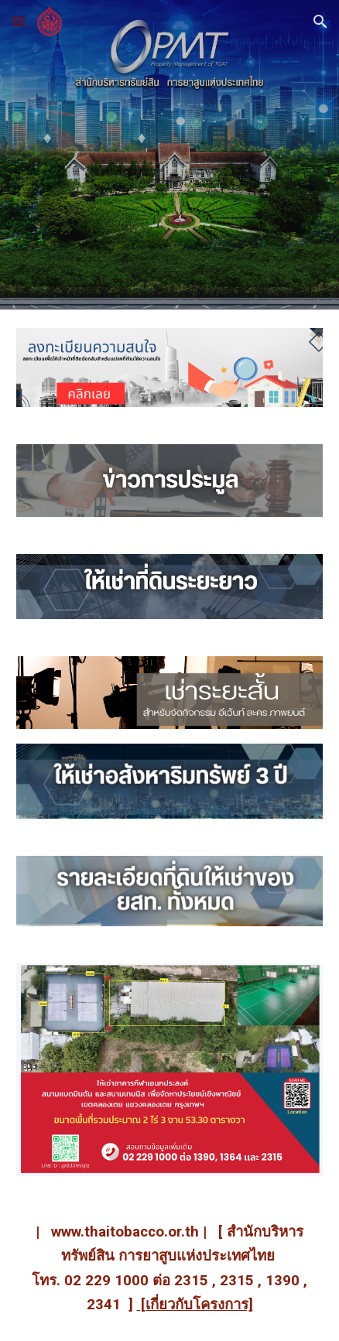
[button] (18, 21)
